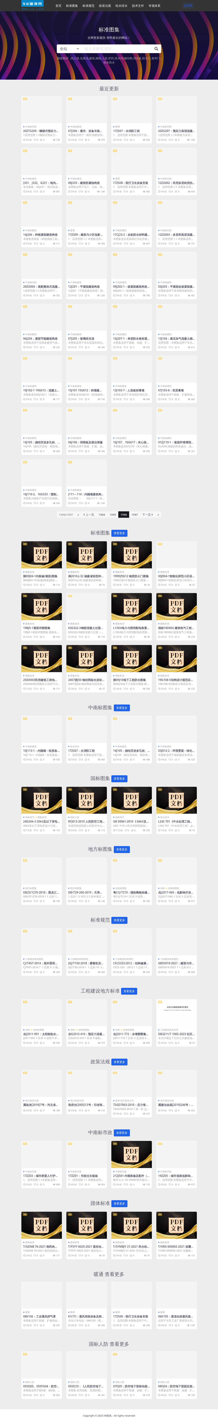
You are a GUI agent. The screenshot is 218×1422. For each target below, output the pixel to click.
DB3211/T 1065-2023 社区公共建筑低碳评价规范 (175, 1035)
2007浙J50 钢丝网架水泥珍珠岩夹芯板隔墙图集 (86, 681)
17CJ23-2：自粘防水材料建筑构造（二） (130, 236)
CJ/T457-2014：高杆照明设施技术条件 (40, 964)
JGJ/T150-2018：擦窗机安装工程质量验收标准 (86, 964)
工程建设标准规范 (34, 959)
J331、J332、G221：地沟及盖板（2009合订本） (41, 184)
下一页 (147, 514)
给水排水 (109, 62)
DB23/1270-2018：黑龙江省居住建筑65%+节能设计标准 (41, 894)
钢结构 (128, 58)
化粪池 (84, 58)
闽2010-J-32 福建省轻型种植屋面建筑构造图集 (86, 577)
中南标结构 (31, 126)
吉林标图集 (121, 888)
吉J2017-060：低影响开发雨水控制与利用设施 (176, 894)
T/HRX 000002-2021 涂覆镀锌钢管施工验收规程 (176, 1248)
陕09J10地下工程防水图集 (129, 680)
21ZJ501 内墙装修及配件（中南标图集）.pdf (131, 1177)
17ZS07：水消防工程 (126, 131)
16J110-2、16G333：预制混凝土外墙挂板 (41, 495)
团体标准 (29, 1242)
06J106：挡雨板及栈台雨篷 (85, 442)
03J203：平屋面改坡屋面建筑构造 (175, 288)
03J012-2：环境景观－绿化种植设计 (175, 752)
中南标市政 (31, 1171)
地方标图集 (31, 888)
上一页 (88, 514)
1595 (112, 514)
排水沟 (119, 58)
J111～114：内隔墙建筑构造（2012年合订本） (86, 495)
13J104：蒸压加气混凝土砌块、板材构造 (175, 340)
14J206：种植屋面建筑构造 (40, 234)
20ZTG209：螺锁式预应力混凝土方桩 (41, 132)
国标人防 (74, 817)
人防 (105, 58)
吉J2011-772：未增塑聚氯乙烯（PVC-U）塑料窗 (131, 1035)
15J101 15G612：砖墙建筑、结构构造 (84, 392)
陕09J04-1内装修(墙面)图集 (40, 576)
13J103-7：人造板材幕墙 (129, 390)
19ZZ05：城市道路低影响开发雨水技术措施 (175, 1177)
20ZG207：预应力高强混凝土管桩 (175, 132)
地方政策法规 (32, 1100)
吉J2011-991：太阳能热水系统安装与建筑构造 (41, 1035)
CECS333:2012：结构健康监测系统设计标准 (131, 964)
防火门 (146, 58)
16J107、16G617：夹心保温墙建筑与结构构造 (131, 444)
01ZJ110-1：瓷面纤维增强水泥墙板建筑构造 (176, 444)
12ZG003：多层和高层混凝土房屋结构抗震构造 (175, 236)
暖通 (117, 126)
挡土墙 (75, 58)
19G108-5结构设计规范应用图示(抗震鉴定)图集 (175, 681)
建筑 (92, 58)
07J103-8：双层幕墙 (171, 390)
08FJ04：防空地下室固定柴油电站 (175, 1388)
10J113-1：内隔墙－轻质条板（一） (40, 752)
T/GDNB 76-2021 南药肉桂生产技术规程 (40, 1248)
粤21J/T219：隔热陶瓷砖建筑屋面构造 (130, 894)
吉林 (162, 888)
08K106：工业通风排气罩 (39, 1316)
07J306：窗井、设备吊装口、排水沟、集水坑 (84, 132)
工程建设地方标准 (169, 1029)
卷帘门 (156, 58)
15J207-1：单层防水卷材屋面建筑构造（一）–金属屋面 (130, 340)
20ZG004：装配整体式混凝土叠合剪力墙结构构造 (40, 288)
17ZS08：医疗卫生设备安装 (130, 183)
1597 (134, 514)
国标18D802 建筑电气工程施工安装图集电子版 (176, 629)
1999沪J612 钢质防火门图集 (131, 576)
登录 (188, 5)
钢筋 (98, 58)
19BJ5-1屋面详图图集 (36, 628)
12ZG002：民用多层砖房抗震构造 (175, 184)
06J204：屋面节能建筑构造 (40, 338)
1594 (102, 514)
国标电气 (29, 817)
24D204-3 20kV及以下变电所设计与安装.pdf (40, 823)
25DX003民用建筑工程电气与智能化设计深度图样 (40, 681)
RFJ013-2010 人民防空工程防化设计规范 (85, 823)
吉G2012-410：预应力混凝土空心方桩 (85, 1035)
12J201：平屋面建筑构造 (84, 286)
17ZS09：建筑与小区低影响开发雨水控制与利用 (85, 236)
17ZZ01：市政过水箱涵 (83, 1176)
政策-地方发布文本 (124, 1100)
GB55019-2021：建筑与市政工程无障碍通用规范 (176, 964)
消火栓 (137, 58)
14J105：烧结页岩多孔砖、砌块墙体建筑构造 (40, 444)
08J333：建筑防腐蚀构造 (84, 183)
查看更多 (119, 533)
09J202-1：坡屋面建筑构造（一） (130, 288)
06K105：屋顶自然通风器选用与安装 (175, 1318)
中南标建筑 (76, 126)
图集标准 (29, 571)
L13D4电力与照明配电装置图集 (131, 629)
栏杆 (111, 58)
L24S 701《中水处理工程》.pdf (175, 823)
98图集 (108, 1415)
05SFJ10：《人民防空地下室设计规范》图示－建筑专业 (86, 1388)
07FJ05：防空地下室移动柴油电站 (130, 1388)
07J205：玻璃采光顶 (81, 338)
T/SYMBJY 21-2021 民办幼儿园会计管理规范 (131, 1248)
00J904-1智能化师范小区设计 (175, 577)
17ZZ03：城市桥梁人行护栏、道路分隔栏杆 (39, 1177)
